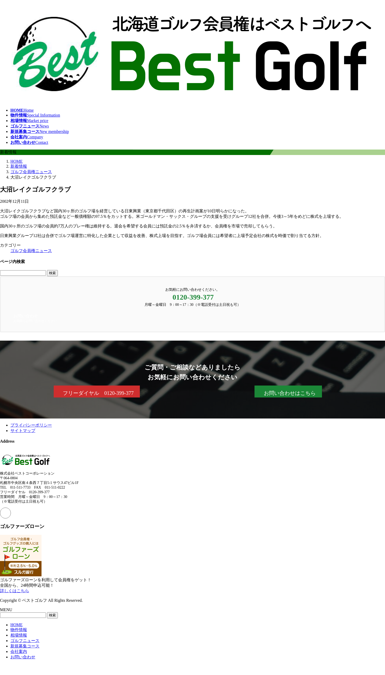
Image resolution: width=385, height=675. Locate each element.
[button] (97, 391)
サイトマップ (22, 430)
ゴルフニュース (24, 640)
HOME (16, 625)
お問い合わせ (22, 657)
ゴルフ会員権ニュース (31, 250)
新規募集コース (24, 646)
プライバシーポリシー (31, 425)
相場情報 (18, 635)
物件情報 (18, 629)
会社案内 (18, 651)
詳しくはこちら (14, 591)
